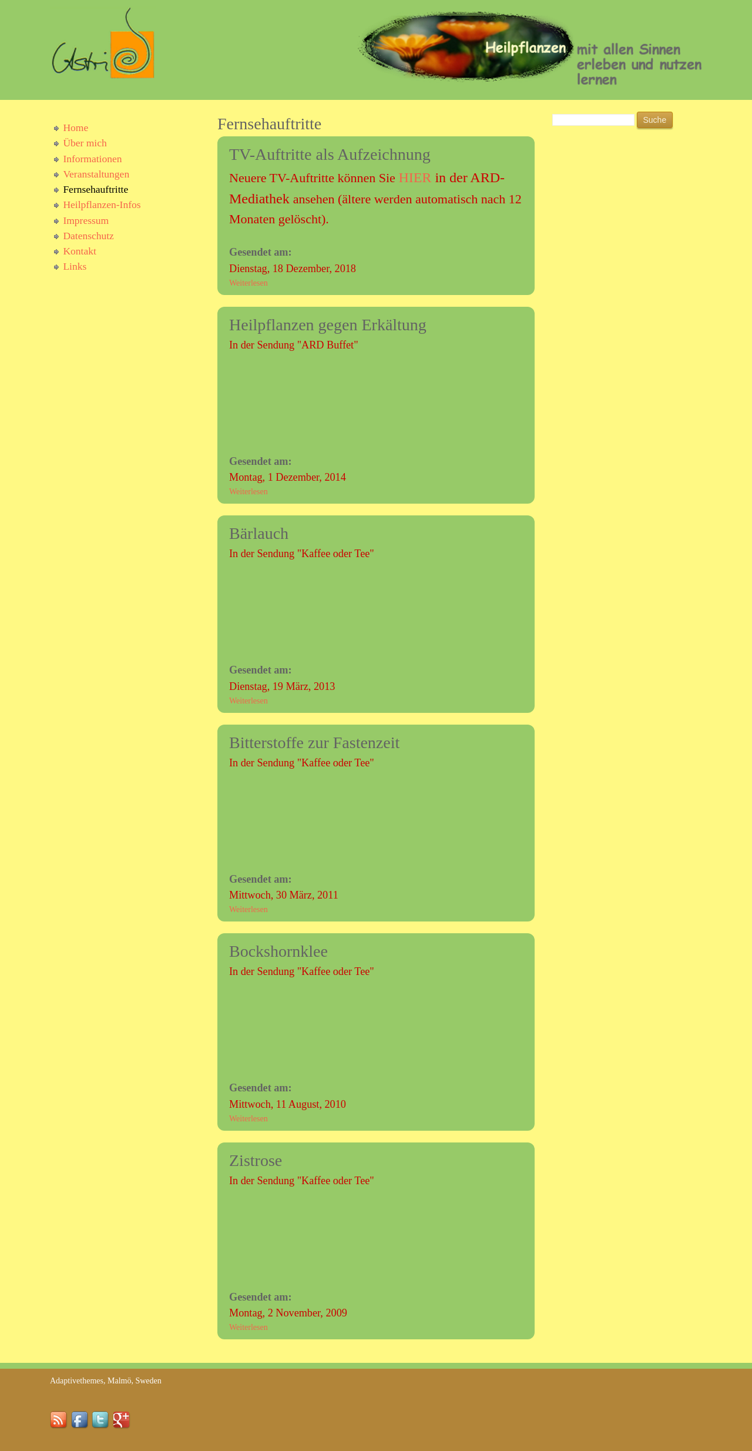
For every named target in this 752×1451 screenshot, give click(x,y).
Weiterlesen (248, 283)
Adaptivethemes (76, 1380)
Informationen (92, 159)
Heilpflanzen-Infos (101, 204)
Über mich (84, 143)
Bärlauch (258, 533)
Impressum (86, 220)
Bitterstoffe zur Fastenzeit (314, 742)
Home (75, 127)
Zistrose (255, 1160)
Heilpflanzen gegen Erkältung (328, 325)
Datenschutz (88, 236)
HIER (414, 177)
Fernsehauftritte (95, 189)
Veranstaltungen (96, 174)
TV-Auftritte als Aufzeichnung (330, 154)
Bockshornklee (278, 951)
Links (74, 266)
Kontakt (79, 251)
